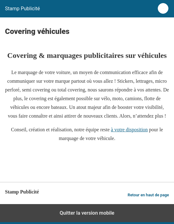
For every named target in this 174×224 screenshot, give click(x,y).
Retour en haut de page (148, 195)
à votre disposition (129, 129)
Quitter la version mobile (87, 213)
